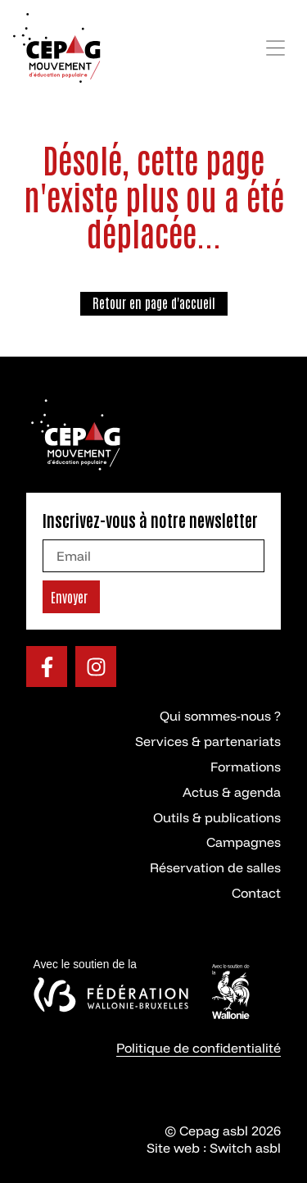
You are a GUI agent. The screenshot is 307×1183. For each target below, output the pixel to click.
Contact (256, 893)
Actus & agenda (232, 792)
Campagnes (243, 842)
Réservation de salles (215, 867)
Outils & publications (217, 817)
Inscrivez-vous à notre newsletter (150, 519)
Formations (245, 766)
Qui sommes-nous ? (220, 716)
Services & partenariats (208, 741)
